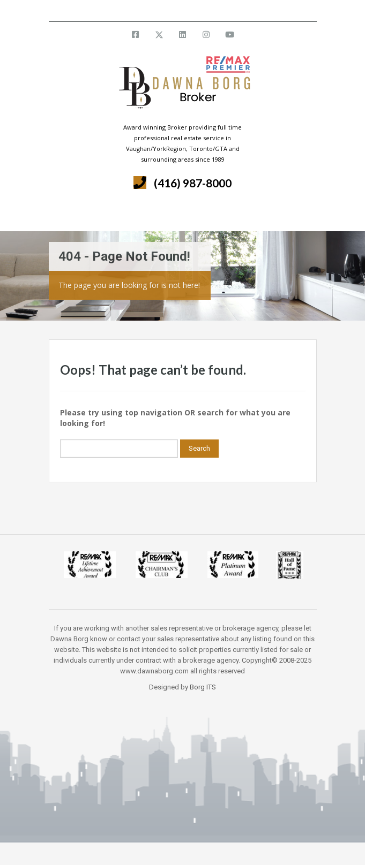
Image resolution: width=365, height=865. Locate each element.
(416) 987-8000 (193, 182)
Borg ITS (203, 687)
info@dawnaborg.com (211, 10)
